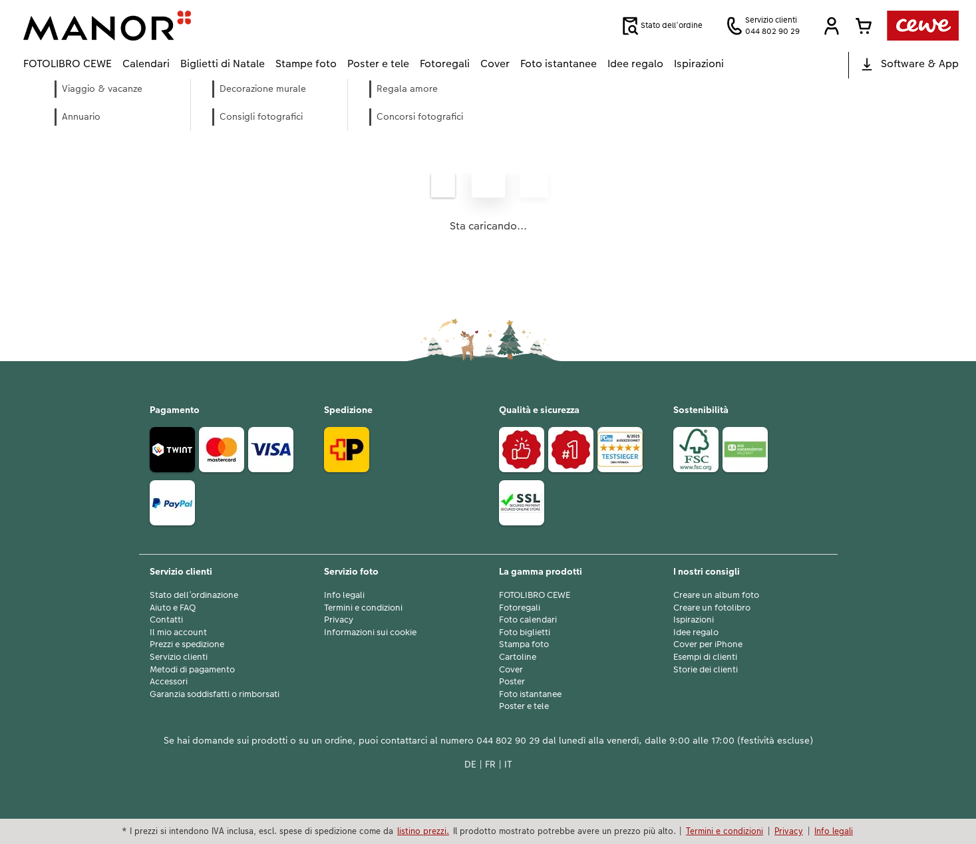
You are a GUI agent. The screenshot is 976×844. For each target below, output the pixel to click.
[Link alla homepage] (153, 26)
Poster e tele (524, 706)
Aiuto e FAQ (173, 608)
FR (490, 764)
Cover (511, 670)
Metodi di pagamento (192, 670)
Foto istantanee (530, 694)
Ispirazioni (693, 620)
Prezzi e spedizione (187, 644)
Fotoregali (519, 608)
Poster (512, 682)
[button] (832, 26)
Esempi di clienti (705, 657)
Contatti (166, 620)
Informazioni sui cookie (370, 632)
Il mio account (178, 632)
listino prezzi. (423, 830)
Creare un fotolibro (711, 608)
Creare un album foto (716, 595)
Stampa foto (524, 644)
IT (508, 764)
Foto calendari (528, 620)
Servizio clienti (179, 657)
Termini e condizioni (363, 608)
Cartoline (517, 657)
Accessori (169, 682)
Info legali (344, 595)
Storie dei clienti (705, 670)
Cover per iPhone (707, 644)
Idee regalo (696, 632)
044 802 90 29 (508, 740)
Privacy (338, 620)
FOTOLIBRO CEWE (534, 595)
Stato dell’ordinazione (194, 595)
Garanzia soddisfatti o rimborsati (214, 694)
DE (470, 764)
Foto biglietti (524, 632)
